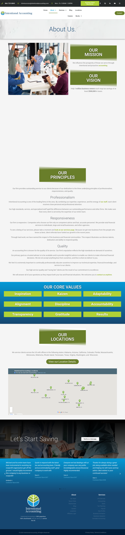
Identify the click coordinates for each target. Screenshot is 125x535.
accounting (103, 65)
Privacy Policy (89, 532)
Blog (70, 10)
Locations (78, 10)
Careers (70, 16)
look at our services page (64, 230)
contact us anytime (104, 275)
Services (62, 10)
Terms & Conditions (100, 532)
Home (45, 10)
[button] (5, 474)
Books (79, 16)
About (53, 10)
